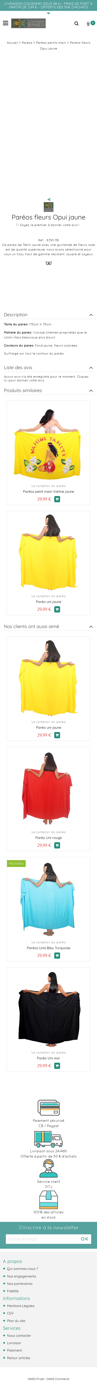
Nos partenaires (19, 1283)
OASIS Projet (36, 1379)
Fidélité (12, 1291)
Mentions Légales (20, 1306)
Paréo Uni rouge (48, 837)
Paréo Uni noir (48, 1058)
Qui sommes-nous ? (22, 1268)
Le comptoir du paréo (48, 486)
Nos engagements (21, 1276)
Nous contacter (18, 1335)
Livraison (13, 1343)
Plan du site (15, 1321)
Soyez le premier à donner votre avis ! (48, 225)
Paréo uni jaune (48, 601)
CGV (10, 1313)
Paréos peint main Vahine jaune (48, 491)
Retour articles (18, 1358)
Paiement (14, 1350)
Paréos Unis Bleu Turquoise (48, 948)
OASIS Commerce (57, 1379)
